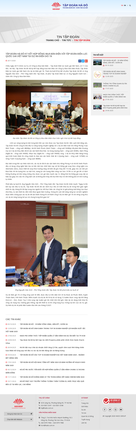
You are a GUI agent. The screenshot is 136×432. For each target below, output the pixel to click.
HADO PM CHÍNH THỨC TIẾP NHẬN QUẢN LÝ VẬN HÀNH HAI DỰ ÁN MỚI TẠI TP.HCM (52, 336)
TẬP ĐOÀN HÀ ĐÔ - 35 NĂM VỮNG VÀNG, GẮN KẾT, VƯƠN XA (44, 324)
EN (125, 5)
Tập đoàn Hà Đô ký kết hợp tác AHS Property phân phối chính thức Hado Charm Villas (115, 107)
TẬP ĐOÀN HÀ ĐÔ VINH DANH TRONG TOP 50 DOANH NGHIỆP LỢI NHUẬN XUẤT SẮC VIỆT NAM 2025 (115, 72)
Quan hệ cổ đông (74, 14)
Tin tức (58, 14)
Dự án (45, 14)
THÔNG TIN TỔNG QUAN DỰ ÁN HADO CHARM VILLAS (115, 84)
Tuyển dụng (93, 14)
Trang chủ (17, 14)
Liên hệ (107, 14)
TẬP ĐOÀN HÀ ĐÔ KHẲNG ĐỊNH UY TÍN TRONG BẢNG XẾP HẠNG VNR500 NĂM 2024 (52, 379)
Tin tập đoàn (82, 40)
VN (122, 5)
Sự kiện (120, 14)
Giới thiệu (33, 14)
